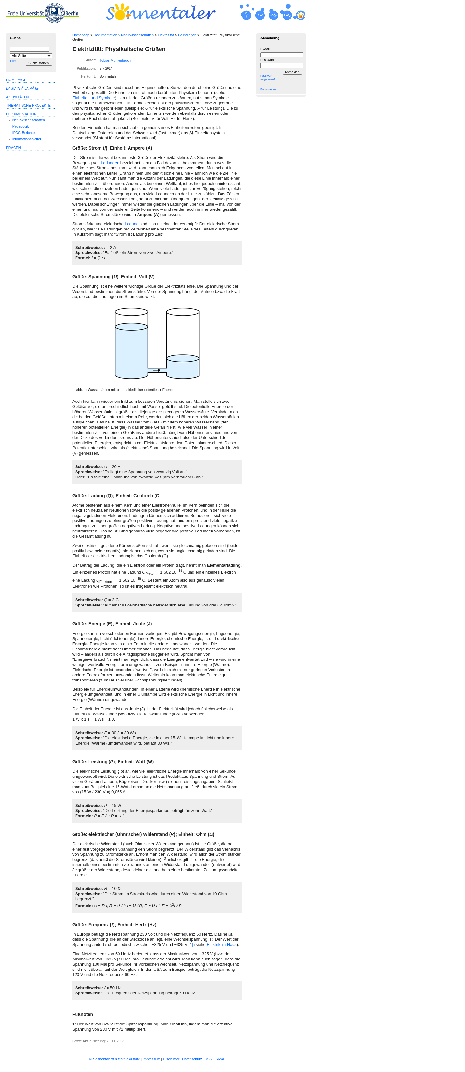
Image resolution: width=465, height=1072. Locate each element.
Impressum (151, 1059)
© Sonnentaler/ (114, 1059)
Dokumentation (105, 35)
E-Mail (265, 49)
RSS (208, 1059)
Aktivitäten (17, 97)
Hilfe (13, 61)
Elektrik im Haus (221, 944)
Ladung (132, 223)
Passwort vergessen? (267, 77)
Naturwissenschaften (137, 35)
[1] (191, 944)
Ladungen (110, 162)
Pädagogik (20, 126)
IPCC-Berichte (23, 132)
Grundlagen (187, 35)
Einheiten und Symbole (93, 97)
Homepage (80, 35)
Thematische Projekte (28, 105)
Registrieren (268, 89)
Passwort (267, 60)
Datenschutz (192, 1059)
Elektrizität (166, 35)
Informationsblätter (26, 139)
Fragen (13, 148)
